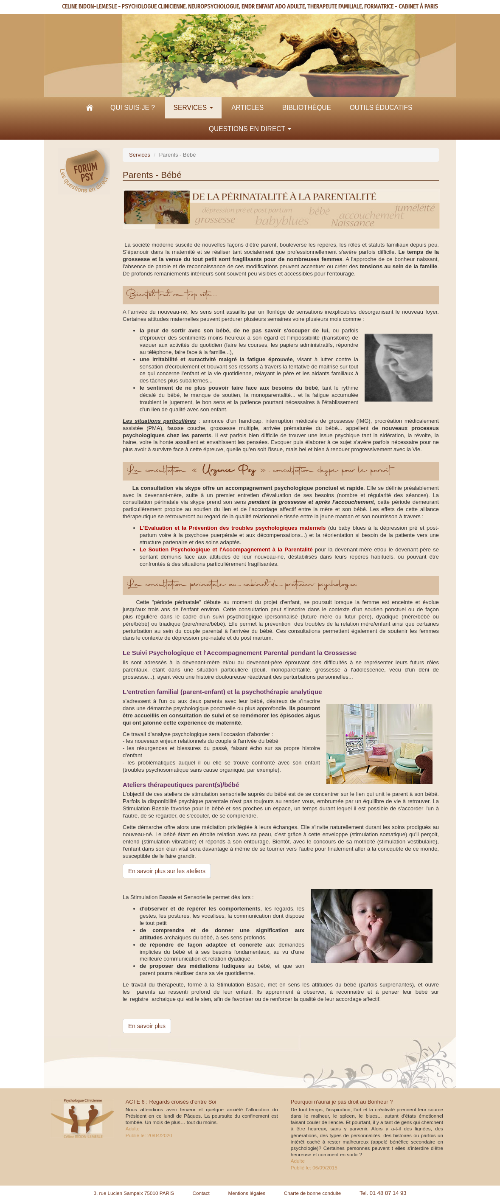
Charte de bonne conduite (312, 1193)
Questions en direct (250, 128)
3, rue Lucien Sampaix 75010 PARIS (133, 1193)
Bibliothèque (306, 107)
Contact (201, 1193)
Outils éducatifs (381, 107)
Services (193, 107)
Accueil (89, 107)
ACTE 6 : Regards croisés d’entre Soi (171, 1102)
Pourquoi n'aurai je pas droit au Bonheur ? (342, 1102)
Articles (247, 107)
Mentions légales (246, 1193)
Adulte (133, 1128)
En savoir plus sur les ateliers (166, 871)
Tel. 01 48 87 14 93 (383, 1193)
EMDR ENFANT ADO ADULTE (273, 6)
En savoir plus (147, 1026)
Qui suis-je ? (132, 107)
